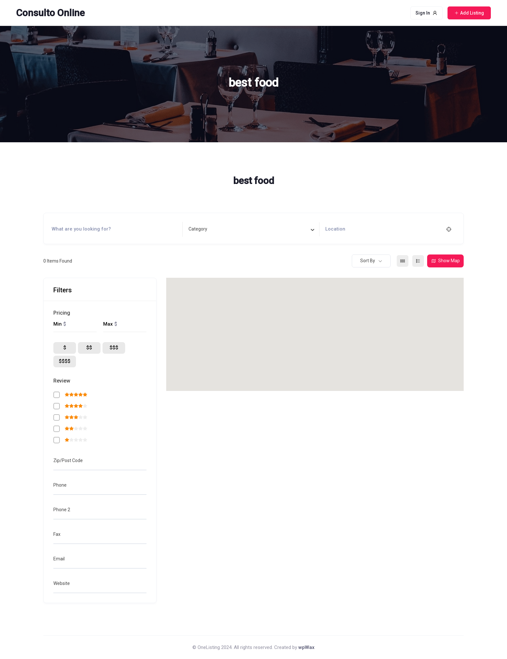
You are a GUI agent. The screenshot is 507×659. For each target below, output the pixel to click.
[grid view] (402, 260)
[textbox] (198, 229)
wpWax (306, 647)
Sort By (367, 260)
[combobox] (251, 229)
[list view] (418, 260)
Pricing (61, 313)
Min (57, 324)
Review (61, 381)
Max (108, 324)
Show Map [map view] (445, 261)
